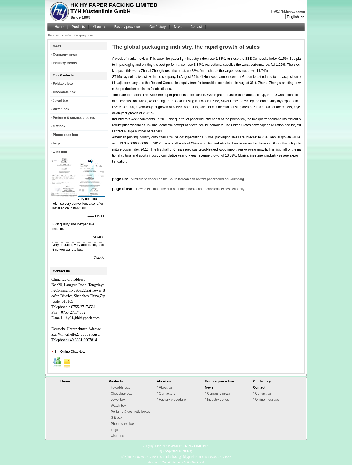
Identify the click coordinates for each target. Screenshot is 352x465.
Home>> (53, 35)
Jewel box (60, 101)
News (178, 27)
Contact (196, 27)
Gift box (59, 126)
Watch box (61, 109)
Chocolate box (64, 92)
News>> (66, 35)
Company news (83, 35)
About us (99, 27)
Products (78, 27)
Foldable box (63, 84)
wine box (60, 152)
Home (59, 27)
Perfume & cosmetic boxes (74, 118)
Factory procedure (127, 27)
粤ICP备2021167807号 (176, 451)
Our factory (157, 27)
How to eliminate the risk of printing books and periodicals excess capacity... (191, 189)
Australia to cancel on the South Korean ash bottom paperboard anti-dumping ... (189, 179)
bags (57, 143)
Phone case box (65, 135)
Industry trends (65, 63)
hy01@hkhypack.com (288, 11)
